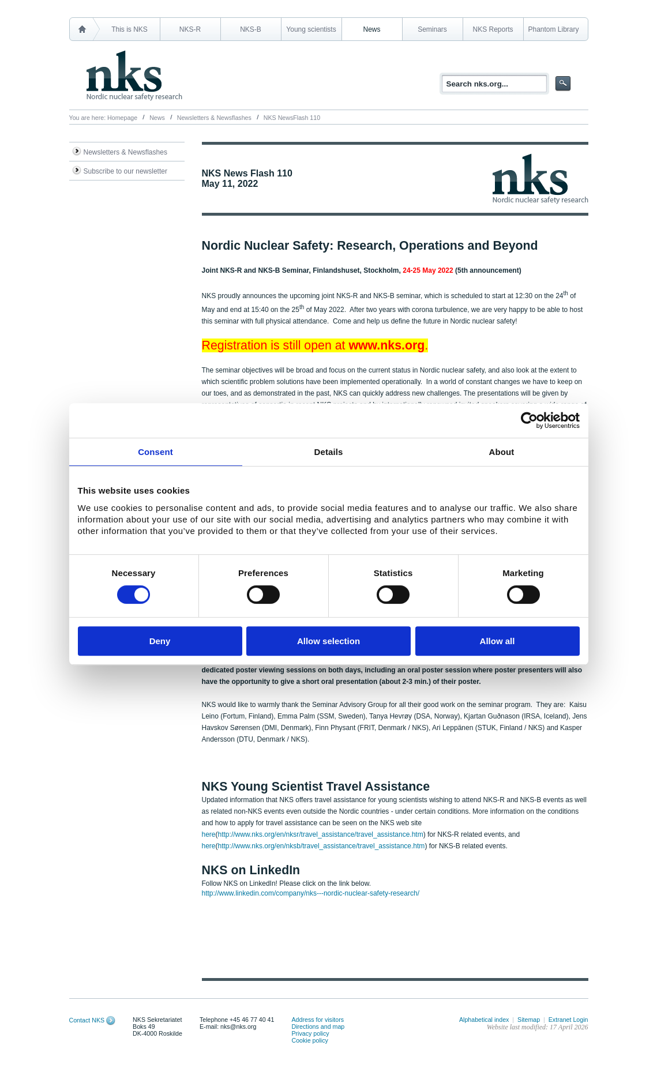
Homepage (122, 117)
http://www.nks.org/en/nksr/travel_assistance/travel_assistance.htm (320, 834)
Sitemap (528, 1019)
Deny (160, 641)
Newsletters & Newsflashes (214, 117)
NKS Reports (492, 29)
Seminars (432, 29)
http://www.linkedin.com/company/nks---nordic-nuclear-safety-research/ (310, 893)
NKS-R (190, 29)
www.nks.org (386, 345)
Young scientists (311, 29)
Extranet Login (568, 1019)
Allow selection (328, 641)
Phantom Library (553, 29)
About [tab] (502, 452)
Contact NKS (87, 1020)
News (371, 29)
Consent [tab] (155, 452)
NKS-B (250, 29)
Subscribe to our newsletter (125, 171)
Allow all (497, 641)
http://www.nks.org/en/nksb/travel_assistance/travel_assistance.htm (321, 846)
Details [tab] (328, 452)
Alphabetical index (484, 1019)
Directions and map (317, 1026)
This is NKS (129, 29)
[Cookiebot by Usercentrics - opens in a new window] (529, 420)
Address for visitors (317, 1019)
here (209, 834)
